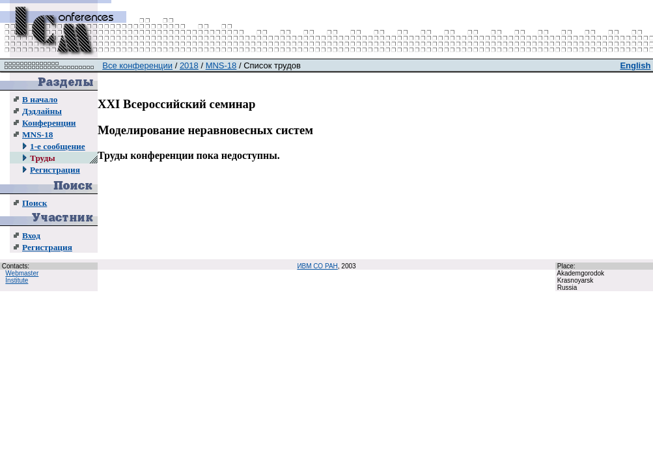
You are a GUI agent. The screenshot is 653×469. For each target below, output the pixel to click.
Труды (42, 158)
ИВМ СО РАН (317, 266)
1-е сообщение (57, 146)
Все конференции (137, 65)
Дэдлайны (42, 111)
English (635, 65)
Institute (16, 280)
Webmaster (21, 273)
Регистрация (55, 170)
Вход (31, 235)
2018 (189, 65)
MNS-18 (37, 134)
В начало (39, 99)
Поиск (34, 203)
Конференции (49, 123)
